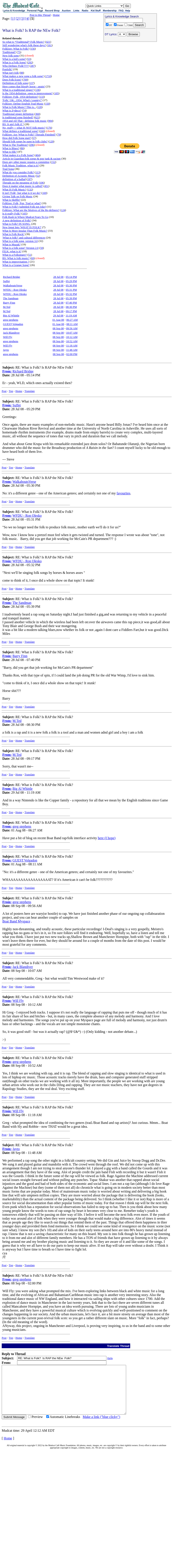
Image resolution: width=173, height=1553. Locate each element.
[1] (13, 18)
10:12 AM (72, 337)
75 (19, 52)
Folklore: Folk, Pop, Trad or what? (21, 203)
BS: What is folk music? (16, 258)
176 (49, 127)
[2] (18, 18)
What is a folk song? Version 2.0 (20, 247)
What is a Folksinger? (14, 254)
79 (58, 134)
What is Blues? (10, 148)
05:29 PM (71, 281)
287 (32, 65)
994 (50, 120)
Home (56, 15)
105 (56, 93)
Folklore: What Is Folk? (15, 48)
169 (44, 193)
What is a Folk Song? (14, 62)
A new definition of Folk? (16, 220)
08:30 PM (71, 306)
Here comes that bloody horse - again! (23, 86)
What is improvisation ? (15, 261)
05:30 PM (71, 285)
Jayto (6, 349)
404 (38, 155)
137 (32, 83)
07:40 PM (71, 302)
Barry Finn (9, 302)
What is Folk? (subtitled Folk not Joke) (24, 206)
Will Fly (7, 337)
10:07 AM (72, 332)
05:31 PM (71, 289)
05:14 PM (71, 276)
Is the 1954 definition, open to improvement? (27, 93)
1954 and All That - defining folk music (24, 120)
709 (25, 79)
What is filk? (9, 151)
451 (46, 186)
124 (63, 210)
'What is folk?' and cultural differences (23, 237)
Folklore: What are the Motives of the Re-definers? (30, 210)
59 (41, 247)
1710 (48, 76)
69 (32, 258)
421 (48, 41)
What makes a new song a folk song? (23, 76)
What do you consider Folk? (18, 172)
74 (24, 110)
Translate (29, 391)
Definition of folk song (15, 83)
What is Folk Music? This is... (19, 107)
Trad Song (8, 168)
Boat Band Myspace (16, 921)
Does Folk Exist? (12, 79)
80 (22, 148)
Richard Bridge (11, 276)
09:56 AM (72, 328)
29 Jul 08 (58, 315)
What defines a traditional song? (20, 131)
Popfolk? (7, 69)
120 (39, 107)
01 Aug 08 (58, 319)
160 (42, 131)
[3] (23, 18)
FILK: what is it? (11, 251)
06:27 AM (72, 319)
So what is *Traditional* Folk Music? (23, 41)
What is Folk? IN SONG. (16, 223)
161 (50, 45)
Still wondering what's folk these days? (24, 45)
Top (11, 391)
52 (38, 175)
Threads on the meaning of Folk (20, 182)
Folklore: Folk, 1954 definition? (20, 96)
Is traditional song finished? (17, 117)
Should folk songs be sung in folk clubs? (25, 141)
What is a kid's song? (14, 59)
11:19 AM (71, 315)
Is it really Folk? (11, 213)
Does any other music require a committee (25, 162)
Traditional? (9, 52)
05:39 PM (71, 298)
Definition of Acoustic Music (18, 175)
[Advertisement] (100, 194)
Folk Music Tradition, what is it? (20, 165)
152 (53, 162)
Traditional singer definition (18, 113)
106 (42, 182)
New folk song (10, 55)
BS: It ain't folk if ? (13, 124)
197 (29, 179)
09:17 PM (71, 311)
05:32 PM (71, 294)
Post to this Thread (40, 15)
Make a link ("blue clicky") (101, 1426)
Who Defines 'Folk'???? (15, 65)
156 (33, 48)
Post (4, 391)
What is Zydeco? (11, 110)
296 (32, 144)
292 (30, 62)
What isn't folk (10, 72)
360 (37, 113)
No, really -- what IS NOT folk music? (23, 127)
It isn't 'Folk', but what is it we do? (21, 193)
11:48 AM (72, 349)
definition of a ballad (14, 179)
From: (7, 371)
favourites (123, 493)
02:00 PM (71, 354)
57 (34, 138)
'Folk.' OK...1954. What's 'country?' (22, 100)
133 (42, 96)
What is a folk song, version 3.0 (20, 241)
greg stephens (10, 319)
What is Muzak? (11, 244)
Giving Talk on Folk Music (17, 196)
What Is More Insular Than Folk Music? (24, 230)
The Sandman (10, 298)
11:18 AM (72, 345)
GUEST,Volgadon (13, 324)
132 (30, 189)
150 (47, 103)
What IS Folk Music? (14, 189)
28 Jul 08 (58, 276)
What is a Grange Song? (15, 265)
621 (37, 117)
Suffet (6, 281)
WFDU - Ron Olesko (15, 289)
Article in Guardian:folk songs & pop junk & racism (31, 158)
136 (37, 89)
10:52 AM (72, 341)
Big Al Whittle (11, 315)
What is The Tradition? (15, 144)
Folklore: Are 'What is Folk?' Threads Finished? (29, 134)
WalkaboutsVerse (12, 285)
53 (29, 59)
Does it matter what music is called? (22, 186)
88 (21, 72)
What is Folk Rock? (13, 234)
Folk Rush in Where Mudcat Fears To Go (25, 217)
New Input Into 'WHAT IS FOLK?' (21, 227)
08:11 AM (72, 324)
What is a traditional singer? (18, 89)
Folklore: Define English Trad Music (22, 103)
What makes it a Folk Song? (18, 155)
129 (51, 141)
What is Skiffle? (11, 199)
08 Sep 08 (58, 328)
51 (29, 254)
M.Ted (6, 306)
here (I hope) (107, 838)
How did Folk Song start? (16, 138)
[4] (27, 18)
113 (38, 172)
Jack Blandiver (11, 332)
